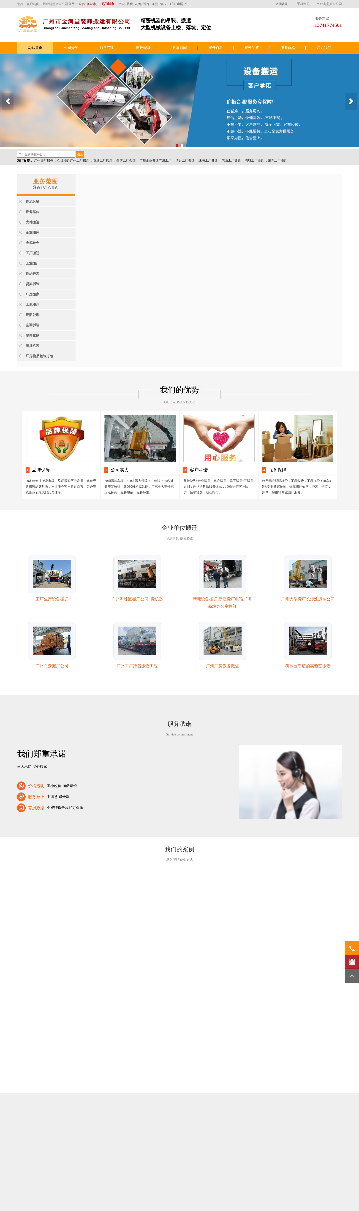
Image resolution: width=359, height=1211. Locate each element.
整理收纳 (32, 335)
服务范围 (107, 48)
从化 (130, 4)
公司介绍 (71, 48)
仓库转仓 (32, 243)
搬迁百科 (215, 48)
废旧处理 (32, 315)
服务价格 (287, 48)
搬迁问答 (251, 48)
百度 (68, 1118)
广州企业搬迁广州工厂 (155, 160)
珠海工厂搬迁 (208, 160)
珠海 (146, 4)
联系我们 (324, 48)
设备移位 (32, 212)
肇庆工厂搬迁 (126, 160)
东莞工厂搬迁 (277, 160)
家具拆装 (32, 346)
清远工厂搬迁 (185, 160)
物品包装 (32, 274)
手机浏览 (303, 4)
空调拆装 (32, 325)
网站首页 (35, 48)
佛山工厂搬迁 (231, 160)
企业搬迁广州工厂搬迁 (73, 160)
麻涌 (180, 4)
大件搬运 (32, 222)
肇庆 (163, 4)
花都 (138, 4)
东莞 (155, 4)
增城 (121, 4)
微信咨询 (281, 4)
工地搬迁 (32, 304)
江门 (172, 4)
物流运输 (32, 201)
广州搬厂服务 (43, 160)
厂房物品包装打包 (39, 356)
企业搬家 (32, 232)
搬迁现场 (143, 48)
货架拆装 (32, 284)
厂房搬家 (32, 294)
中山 (188, 4)
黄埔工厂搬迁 (102, 160)
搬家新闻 (179, 48)
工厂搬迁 (32, 253)
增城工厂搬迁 (254, 160)
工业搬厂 (32, 263)
